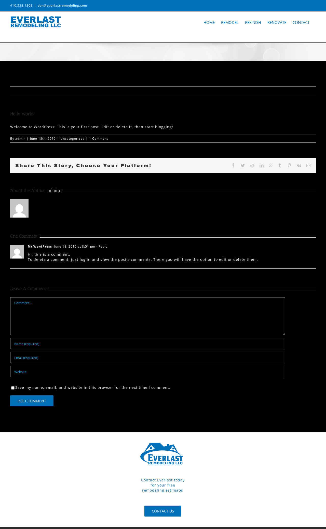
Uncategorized (72, 138)
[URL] (147, 371)
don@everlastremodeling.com (62, 5)
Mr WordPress (40, 246)
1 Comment (98, 138)
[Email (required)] (147, 357)
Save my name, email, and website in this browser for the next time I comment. (92, 387)
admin (20, 138)
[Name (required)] (147, 343)
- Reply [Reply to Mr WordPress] (101, 246)
